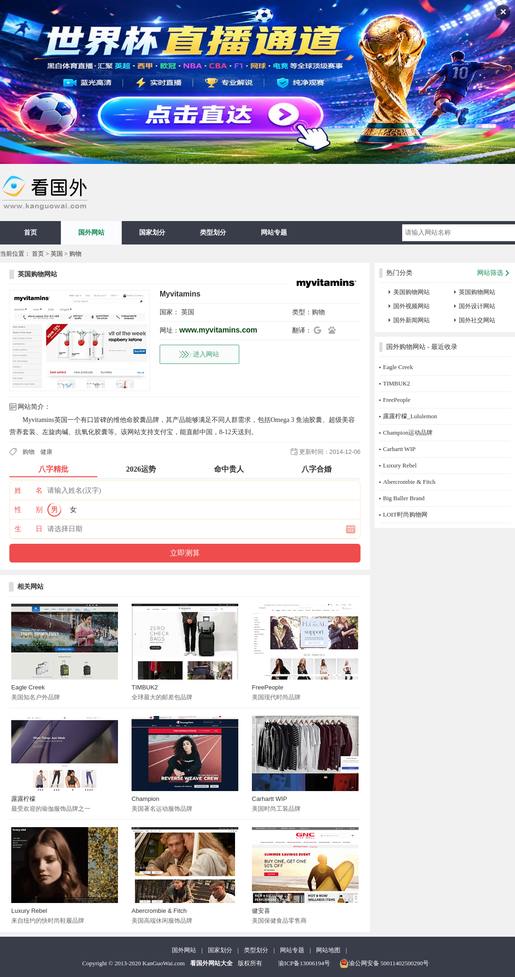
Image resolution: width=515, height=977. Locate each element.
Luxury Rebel (29, 910)
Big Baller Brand (404, 498)
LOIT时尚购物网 (405, 514)
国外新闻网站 (411, 320)
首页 (30, 232)
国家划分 (152, 232)
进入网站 (206, 354)
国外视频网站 (411, 306)
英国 (57, 253)
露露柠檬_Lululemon (410, 416)
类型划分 (213, 232)
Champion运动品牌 (408, 432)
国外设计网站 (477, 306)
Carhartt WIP (269, 798)
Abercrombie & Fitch (159, 910)
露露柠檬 (23, 798)
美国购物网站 (411, 292)
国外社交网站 (477, 320)
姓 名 (29, 490)
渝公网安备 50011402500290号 (384, 963)
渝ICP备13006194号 (304, 963)
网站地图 (328, 950)
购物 (75, 253)
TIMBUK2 (145, 687)
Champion (145, 798)
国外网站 (91, 232)
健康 (46, 451)
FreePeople (267, 687)
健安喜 (261, 910)
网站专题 (274, 232)
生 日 (29, 529)
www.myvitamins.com (218, 330)
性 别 (29, 509)
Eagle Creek (28, 687)
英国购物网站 (37, 274)
